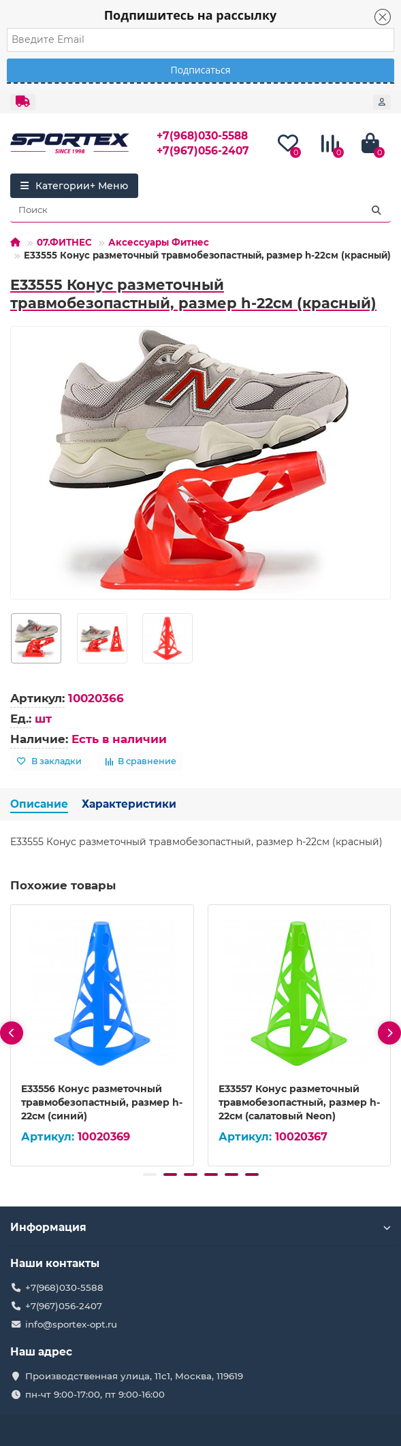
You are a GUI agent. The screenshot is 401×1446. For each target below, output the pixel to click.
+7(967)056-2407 (203, 150)
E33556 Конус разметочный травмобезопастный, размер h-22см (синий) (101, 1102)
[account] (382, 102)
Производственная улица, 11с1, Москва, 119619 (134, 1375)
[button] (150, 1174)
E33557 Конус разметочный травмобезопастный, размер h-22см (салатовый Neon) (299, 1102)
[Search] (200, 210)
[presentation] (11, 1033)
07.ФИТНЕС (64, 242)
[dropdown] (22, 102)
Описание (39, 804)
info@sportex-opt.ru (71, 1324)
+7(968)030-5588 (202, 135)
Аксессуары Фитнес (158, 242)
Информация (200, 1227)
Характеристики (129, 804)
